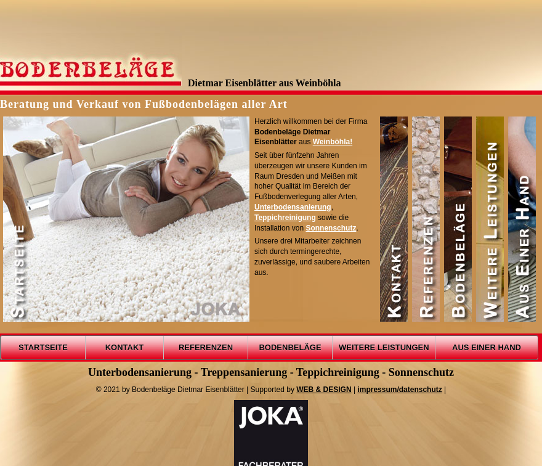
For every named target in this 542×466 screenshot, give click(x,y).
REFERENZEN (206, 347)
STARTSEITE (43, 347)
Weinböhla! (332, 141)
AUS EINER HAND (486, 347)
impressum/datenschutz (399, 389)
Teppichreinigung (285, 217)
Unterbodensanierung (292, 207)
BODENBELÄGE (290, 347)
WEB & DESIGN (323, 389)
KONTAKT (124, 347)
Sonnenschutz (330, 228)
